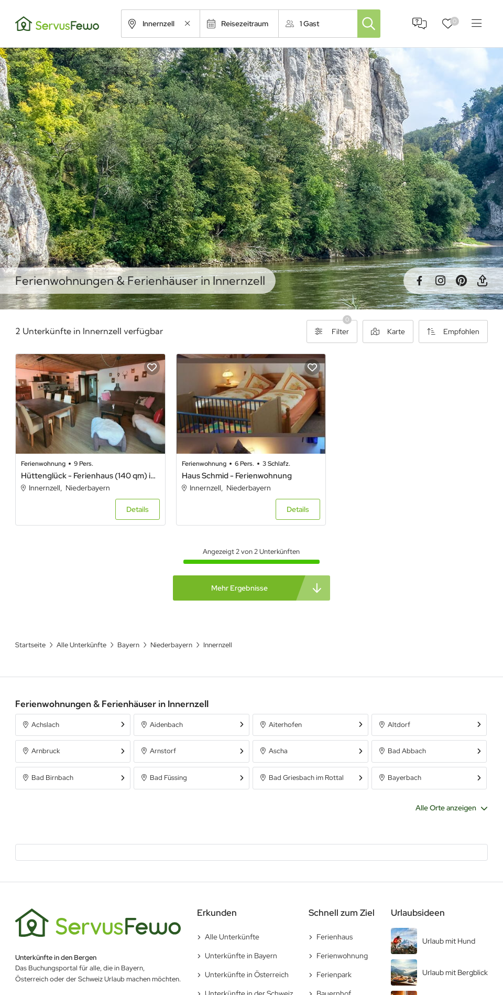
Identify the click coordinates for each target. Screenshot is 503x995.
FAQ (419, 23)
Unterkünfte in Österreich (247, 974)
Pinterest (461, 280)
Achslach (45, 724)
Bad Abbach (407, 750)
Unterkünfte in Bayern (241, 955)
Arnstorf (163, 750)
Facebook (419, 280)
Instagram (440, 280)
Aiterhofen (285, 724)
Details (137, 509)
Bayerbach (404, 777)
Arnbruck (45, 750)
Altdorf (399, 724)
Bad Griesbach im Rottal (306, 777)
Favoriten (454, 21)
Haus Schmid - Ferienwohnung (237, 475)
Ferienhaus (334, 936)
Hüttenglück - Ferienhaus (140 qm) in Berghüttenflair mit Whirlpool (90, 475)
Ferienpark (334, 974)
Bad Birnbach (52, 777)
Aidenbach (166, 724)
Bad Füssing (168, 777)
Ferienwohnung (342, 955)
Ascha (278, 750)
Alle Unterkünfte (232, 936)
